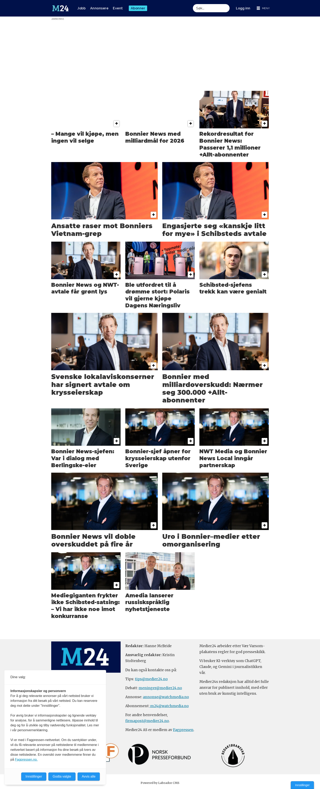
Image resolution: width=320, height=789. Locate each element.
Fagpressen (183, 730)
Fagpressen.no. (26, 759)
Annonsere (99, 8)
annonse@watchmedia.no (166, 697)
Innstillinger (302, 785)
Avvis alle (89, 776)
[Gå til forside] (60, 8)
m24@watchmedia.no (169, 706)
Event (118, 8)
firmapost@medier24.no (147, 721)
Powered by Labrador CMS (160, 783)
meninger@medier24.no (160, 688)
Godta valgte (62, 776)
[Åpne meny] (263, 8)
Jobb (81, 8)
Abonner (138, 8)
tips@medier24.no (151, 679)
